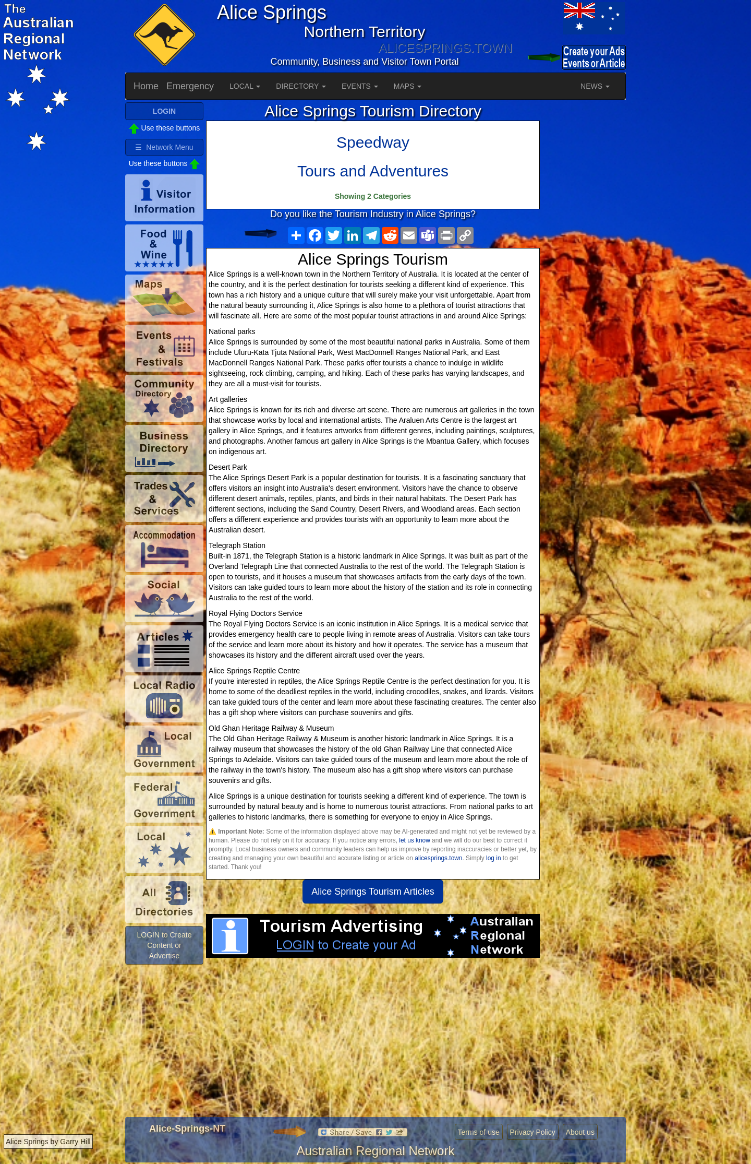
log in (493, 858)
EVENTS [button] (360, 86)
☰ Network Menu (164, 147)
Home (146, 86)
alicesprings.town (438, 858)
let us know (414, 840)
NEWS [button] (595, 86)
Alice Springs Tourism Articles (372, 891)
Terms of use (479, 1132)
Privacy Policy (532, 1132)
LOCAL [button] (244, 86)
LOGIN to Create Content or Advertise (164, 945)
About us (580, 1132)
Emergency (190, 86)
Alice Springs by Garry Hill (48, 1141)
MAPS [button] (408, 86)
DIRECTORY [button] (301, 86)
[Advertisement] (373, 1041)
